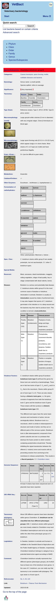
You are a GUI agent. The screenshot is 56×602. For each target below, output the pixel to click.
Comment (7, 558)
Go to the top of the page (15, 592)
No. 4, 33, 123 (25, 579)
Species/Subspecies (18, 60)
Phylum (12, 44)
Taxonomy (8, 94)
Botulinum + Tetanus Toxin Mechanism (33, 583)
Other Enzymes (9, 182)
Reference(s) (8, 579)
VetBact (18, 4)
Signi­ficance (8, 89)
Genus (12, 57)
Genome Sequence (11, 465)
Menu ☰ (47, 16)
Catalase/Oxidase (10, 178)
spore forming (38, 74)
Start (6, 16)
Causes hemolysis (26, 74)
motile (46, 74)
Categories (8, 74)
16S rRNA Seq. (9, 494)
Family (12, 53)
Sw (50, 5)
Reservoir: (8, 274)
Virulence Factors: (10, 376)
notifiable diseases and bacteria (31, 77)
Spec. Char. (8, 259)
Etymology (8, 82)
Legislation (8, 541)
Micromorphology (10, 140)
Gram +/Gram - (9, 154)
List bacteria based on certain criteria (20, 29)
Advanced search (11, 32)
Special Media (9, 270)
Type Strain (8, 110)
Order (11, 50)
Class (11, 47)
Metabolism (8, 174)
